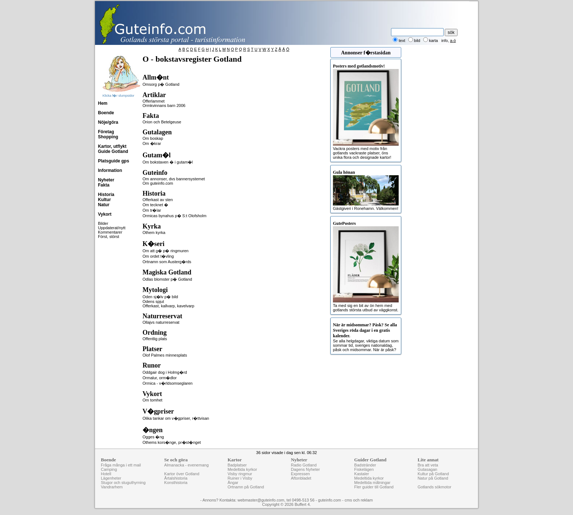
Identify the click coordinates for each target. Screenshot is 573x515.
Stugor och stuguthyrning (123, 482)
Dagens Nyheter (305, 469)
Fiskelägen (363, 469)
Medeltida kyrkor (242, 469)
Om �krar (152, 143)
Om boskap (153, 138)
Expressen (300, 474)
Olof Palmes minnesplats (165, 355)
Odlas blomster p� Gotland (167, 279)
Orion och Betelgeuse (162, 122)
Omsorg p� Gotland (161, 84)
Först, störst (108, 236)
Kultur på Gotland (433, 474)
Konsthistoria (175, 482)
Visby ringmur (240, 474)
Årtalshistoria (175, 478)
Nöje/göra (108, 122)
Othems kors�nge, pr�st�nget (172, 442)
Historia (106, 194)
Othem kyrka (154, 232)
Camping (109, 469)
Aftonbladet (301, 478)
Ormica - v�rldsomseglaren (168, 383)
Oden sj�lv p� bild (160, 297)
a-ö (453, 40)
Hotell (106, 474)
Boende (106, 112)
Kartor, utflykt (112, 146)
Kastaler (361, 474)
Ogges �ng (153, 437)
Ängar (233, 482)
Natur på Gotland (433, 478)
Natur (103, 204)
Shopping (108, 136)
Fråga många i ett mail (121, 465)
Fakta (103, 185)
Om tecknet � (155, 205)
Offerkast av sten (158, 199)
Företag (106, 131)
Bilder (103, 223)
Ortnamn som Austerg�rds (167, 262)
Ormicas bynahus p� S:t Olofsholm (174, 216)
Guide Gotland (113, 151)
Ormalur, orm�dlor (160, 378)
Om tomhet (152, 400)
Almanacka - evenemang (186, 465)
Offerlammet (153, 101)
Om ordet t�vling (158, 256)
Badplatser (237, 465)
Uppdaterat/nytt (111, 228)
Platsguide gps (113, 161)
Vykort (104, 214)
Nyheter (106, 179)
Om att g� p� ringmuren (166, 251)
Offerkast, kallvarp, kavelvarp (168, 306)
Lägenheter (111, 478)
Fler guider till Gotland (374, 487)
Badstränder (365, 465)
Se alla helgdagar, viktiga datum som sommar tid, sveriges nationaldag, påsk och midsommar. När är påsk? (366, 337)
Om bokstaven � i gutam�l (168, 162)
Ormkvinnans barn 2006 (164, 105)
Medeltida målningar (372, 482)
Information (110, 170)
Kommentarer (110, 232)
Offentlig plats (155, 339)
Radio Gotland (303, 465)
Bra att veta (428, 465)
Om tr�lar (152, 210)
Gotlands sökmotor (434, 487)
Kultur (104, 199)
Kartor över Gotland (181, 474)
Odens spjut (153, 301)
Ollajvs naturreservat (161, 322)
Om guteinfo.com (158, 183)
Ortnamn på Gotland (246, 487)
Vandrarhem (112, 487)
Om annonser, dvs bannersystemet (174, 179)
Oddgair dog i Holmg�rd (165, 372)
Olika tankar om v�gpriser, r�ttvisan (176, 418)
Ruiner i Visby (240, 478)
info (444, 40)
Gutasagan (427, 469)
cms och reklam (359, 500)
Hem (102, 103)
